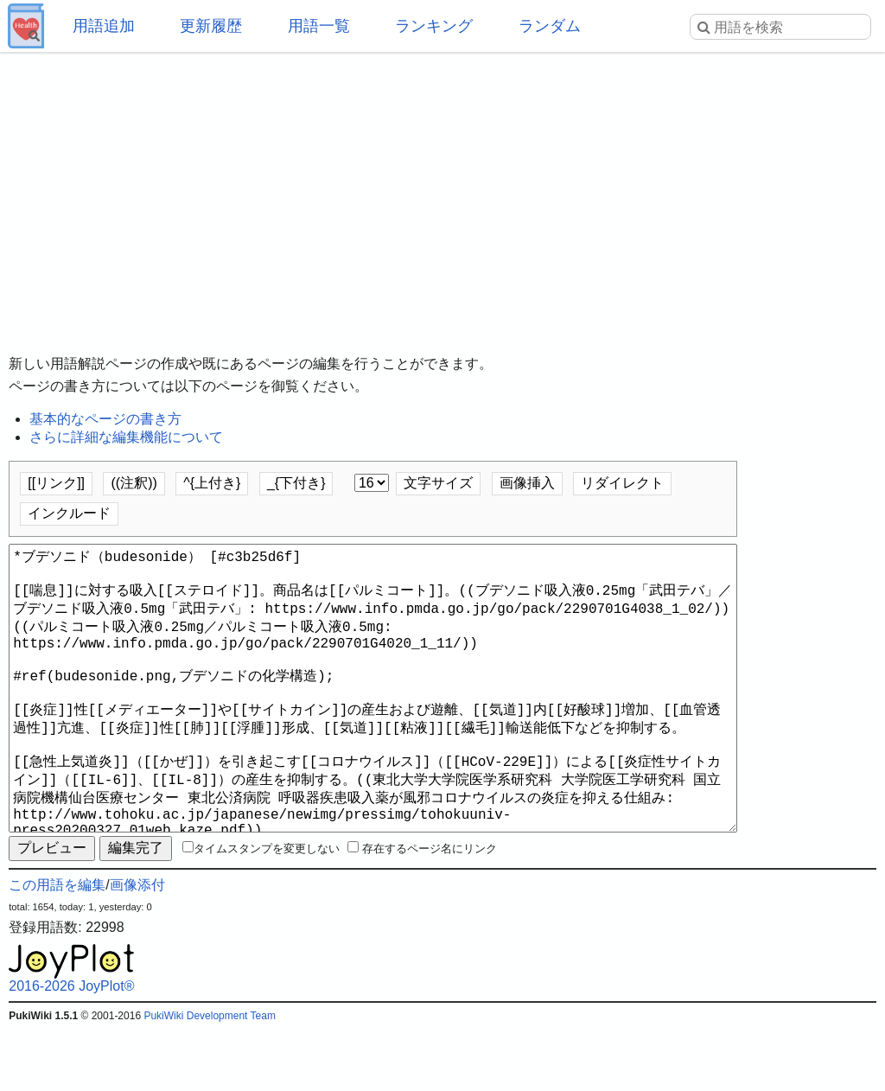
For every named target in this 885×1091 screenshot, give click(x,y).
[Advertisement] (442, 190)
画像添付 (137, 947)
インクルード (69, 513)
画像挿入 (527, 482)
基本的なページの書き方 (105, 419)
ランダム (550, 26)
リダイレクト (622, 482)
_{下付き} (296, 482)
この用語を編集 (57, 947)
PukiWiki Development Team (209, 1078)
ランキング (434, 26)
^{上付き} (211, 482)
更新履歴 (211, 26)
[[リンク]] (56, 482)
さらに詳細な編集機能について (126, 437)
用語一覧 (319, 26)
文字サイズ (438, 482)
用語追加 (104, 26)
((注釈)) (133, 482)
